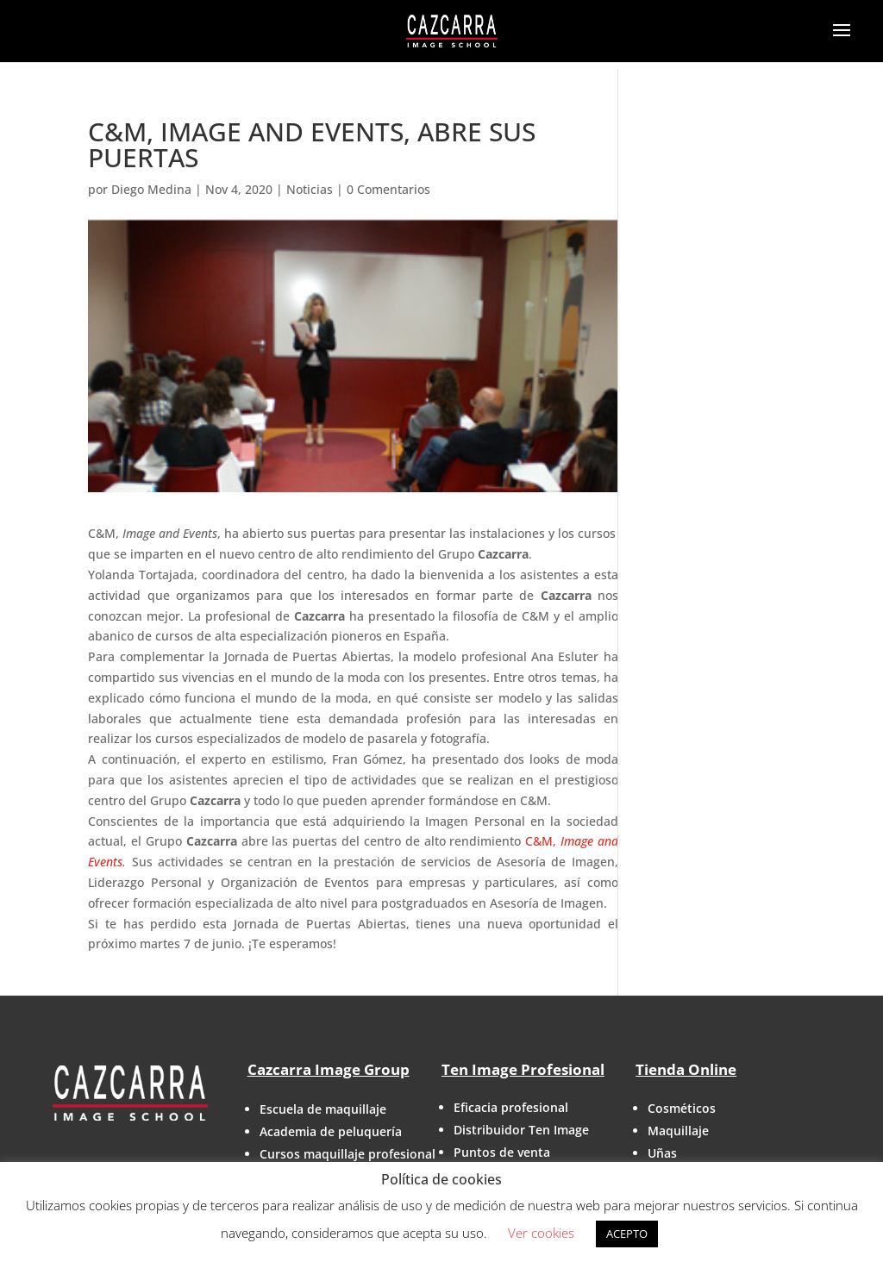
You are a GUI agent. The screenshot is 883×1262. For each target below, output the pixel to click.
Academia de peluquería (331, 1131)
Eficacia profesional (511, 1107)
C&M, (540, 841)
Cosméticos (682, 1108)
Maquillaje (678, 1130)
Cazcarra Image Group (328, 1069)
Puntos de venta (502, 1152)
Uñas (662, 1153)
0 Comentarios (388, 189)
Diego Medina (151, 189)
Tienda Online (686, 1069)
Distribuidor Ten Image (521, 1129)
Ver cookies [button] (541, 1232)
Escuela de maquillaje (323, 1109)
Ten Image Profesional (523, 1069)
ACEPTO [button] (627, 1233)
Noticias (309, 189)
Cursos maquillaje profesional (347, 1154)
